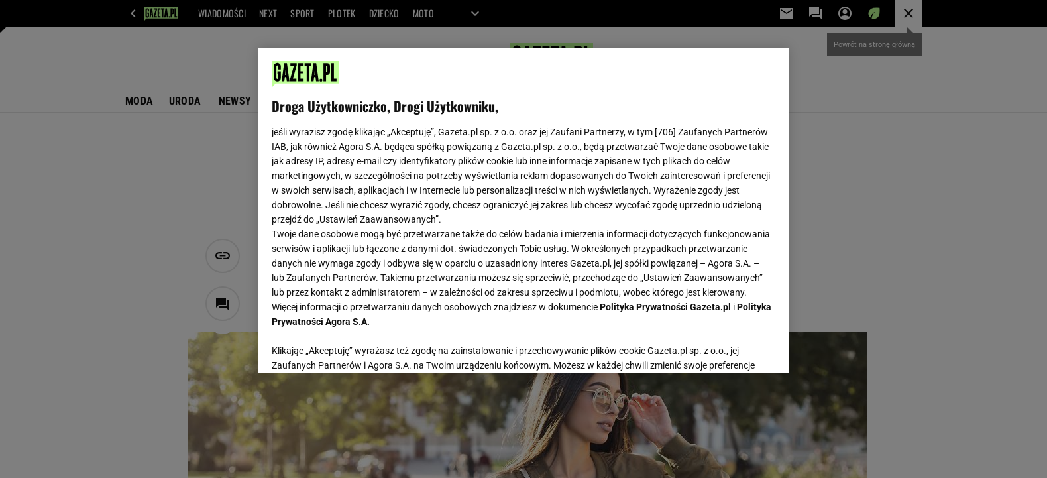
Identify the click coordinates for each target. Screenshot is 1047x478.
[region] (523, 210)
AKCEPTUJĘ (730, 346)
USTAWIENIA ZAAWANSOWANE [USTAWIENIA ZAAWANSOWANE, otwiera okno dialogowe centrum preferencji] (358, 346)
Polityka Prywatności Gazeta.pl (665, 307)
